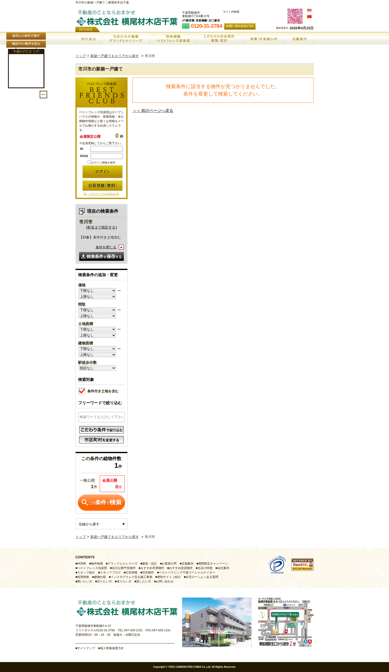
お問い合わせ (165, 581)
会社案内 (223, 568)
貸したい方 (143, 581)
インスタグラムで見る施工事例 (131, 577)
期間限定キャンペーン (213, 563)
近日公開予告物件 (124, 568)
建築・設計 (149, 563)
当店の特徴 (204, 568)
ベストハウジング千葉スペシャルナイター (187, 572)
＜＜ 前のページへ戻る (152, 110)
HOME (81, 563)
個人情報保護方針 (112, 648)
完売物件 (148, 572)
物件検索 (97, 563)
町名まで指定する (101, 227)
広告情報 (131, 572)
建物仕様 (100, 577)
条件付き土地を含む (99, 390)
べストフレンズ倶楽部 (92, 568)
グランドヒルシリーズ (122, 563)
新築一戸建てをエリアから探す (114, 56)
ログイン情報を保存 (101, 162)
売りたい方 (104, 581)
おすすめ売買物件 (152, 568)
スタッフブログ (110, 572)
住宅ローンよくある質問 (202, 577)
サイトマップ (86, 648)
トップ (80, 56)
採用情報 (83, 577)
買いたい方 (84, 581)
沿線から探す (89, 524)
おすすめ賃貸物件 (181, 568)
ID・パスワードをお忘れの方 (101, 193)
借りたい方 (124, 581)
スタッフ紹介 (86, 572)
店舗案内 (188, 563)
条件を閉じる (106, 247)
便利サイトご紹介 (169, 577)
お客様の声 (169, 563)
